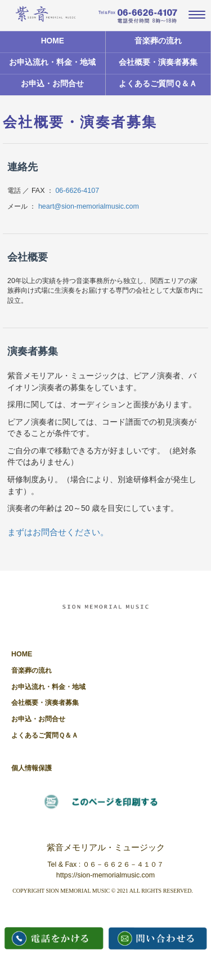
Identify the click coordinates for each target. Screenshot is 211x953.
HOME (52, 41)
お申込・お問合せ (52, 84)
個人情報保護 (31, 768)
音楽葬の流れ (158, 41)
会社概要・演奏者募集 (158, 62)
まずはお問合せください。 (58, 532)
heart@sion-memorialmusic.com (88, 206)
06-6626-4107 (77, 191)
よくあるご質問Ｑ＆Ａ (158, 84)
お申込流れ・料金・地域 (52, 62)
